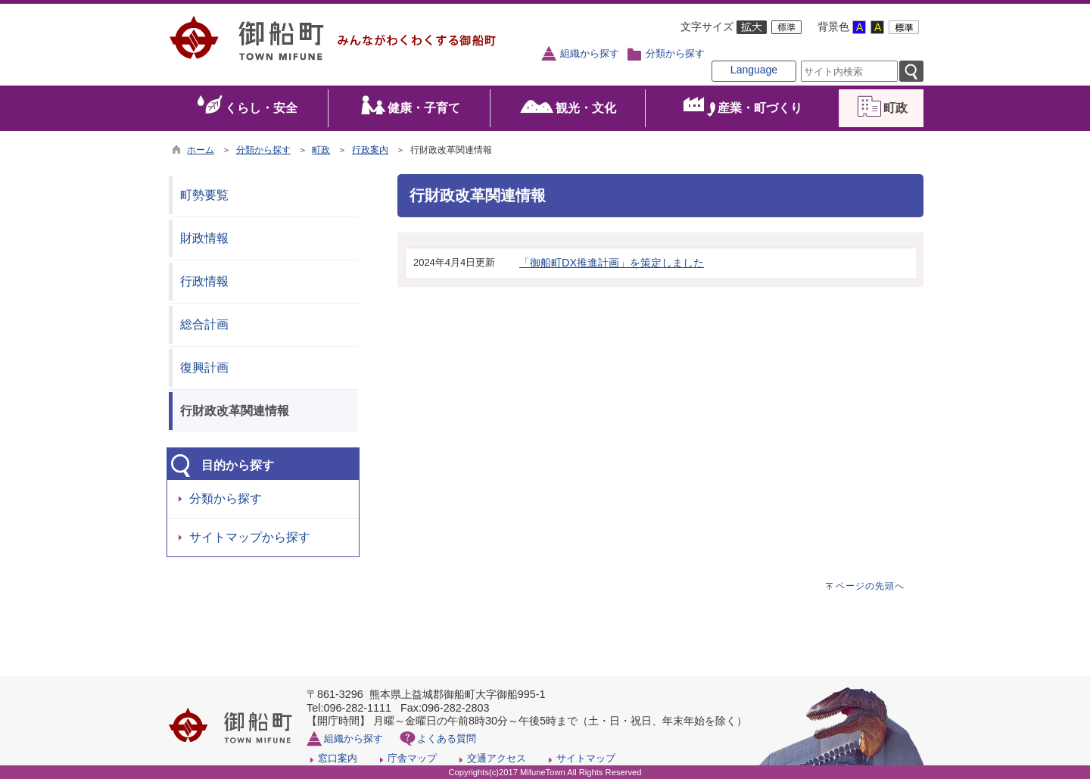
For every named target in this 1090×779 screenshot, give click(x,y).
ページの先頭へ (870, 585)
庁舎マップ (412, 758)
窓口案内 (337, 758)
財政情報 (204, 238)
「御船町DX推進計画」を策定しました (611, 263)
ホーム (200, 150)
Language (753, 70)
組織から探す (589, 53)
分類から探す (675, 53)
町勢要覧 (204, 195)
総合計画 (204, 324)
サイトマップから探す (249, 537)
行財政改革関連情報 (234, 410)
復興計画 (204, 367)
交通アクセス (496, 758)
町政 (321, 150)
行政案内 (370, 150)
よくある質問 (446, 738)
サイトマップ (585, 758)
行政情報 (204, 281)
